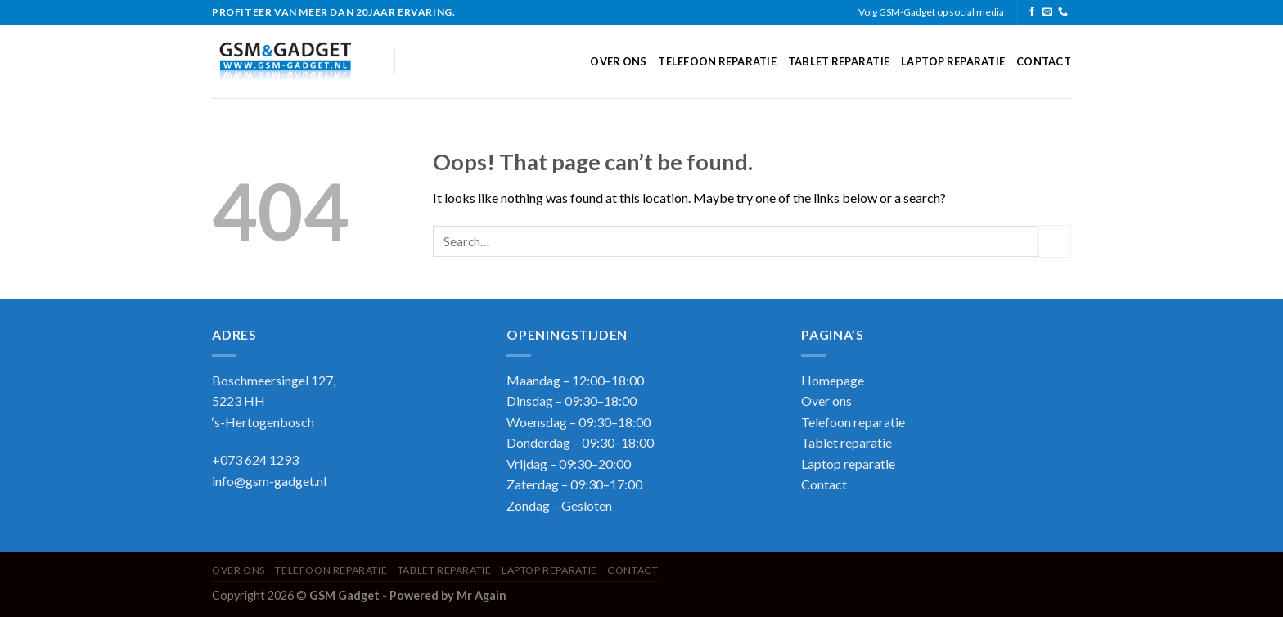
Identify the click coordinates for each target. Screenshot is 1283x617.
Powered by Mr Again (447, 595)
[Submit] (1054, 241)
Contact (1043, 61)
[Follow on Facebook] (1032, 12)
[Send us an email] (1047, 12)
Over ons (618, 61)
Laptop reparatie (953, 61)
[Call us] (1063, 12)
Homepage (832, 380)
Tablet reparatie (838, 61)
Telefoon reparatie (717, 61)
